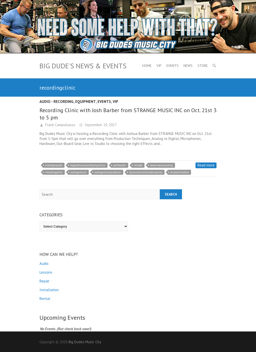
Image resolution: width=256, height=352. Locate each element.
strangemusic (78, 172)
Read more (206, 165)
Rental (45, 298)
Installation (49, 289)
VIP (159, 65)
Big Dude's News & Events (83, 65)
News (188, 65)
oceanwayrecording (161, 165)
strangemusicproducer (107, 172)
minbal (138, 165)
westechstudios (179, 172)
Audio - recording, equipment (68, 101)
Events (172, 65)
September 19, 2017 (100, 124)
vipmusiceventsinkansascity (145, 172)
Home (147, 65)
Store (203, 65)
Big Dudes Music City (84, 341)
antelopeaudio (53, 165)
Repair (45, 281)
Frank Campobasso (59, 124)
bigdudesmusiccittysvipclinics (87, 165)
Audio (44, 263)
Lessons (46, 272)
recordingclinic (53, 172)
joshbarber (119, 165)
